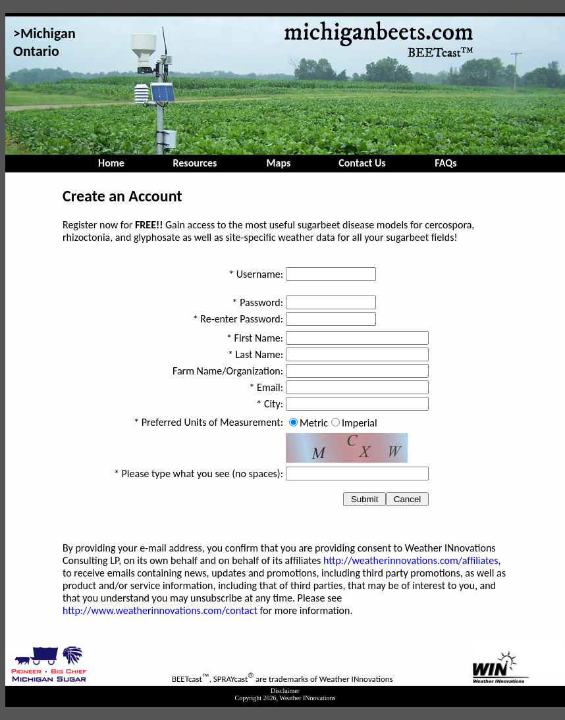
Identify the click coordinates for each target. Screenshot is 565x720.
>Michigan (44, 33)
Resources (195, 163)
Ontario (36, 51)
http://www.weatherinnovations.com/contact (160, 610)
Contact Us (361, 163)
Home (111, 163)
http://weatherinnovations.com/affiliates (410, 560)
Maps (279, 163)
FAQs (445, 163)
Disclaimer (285, 690)
